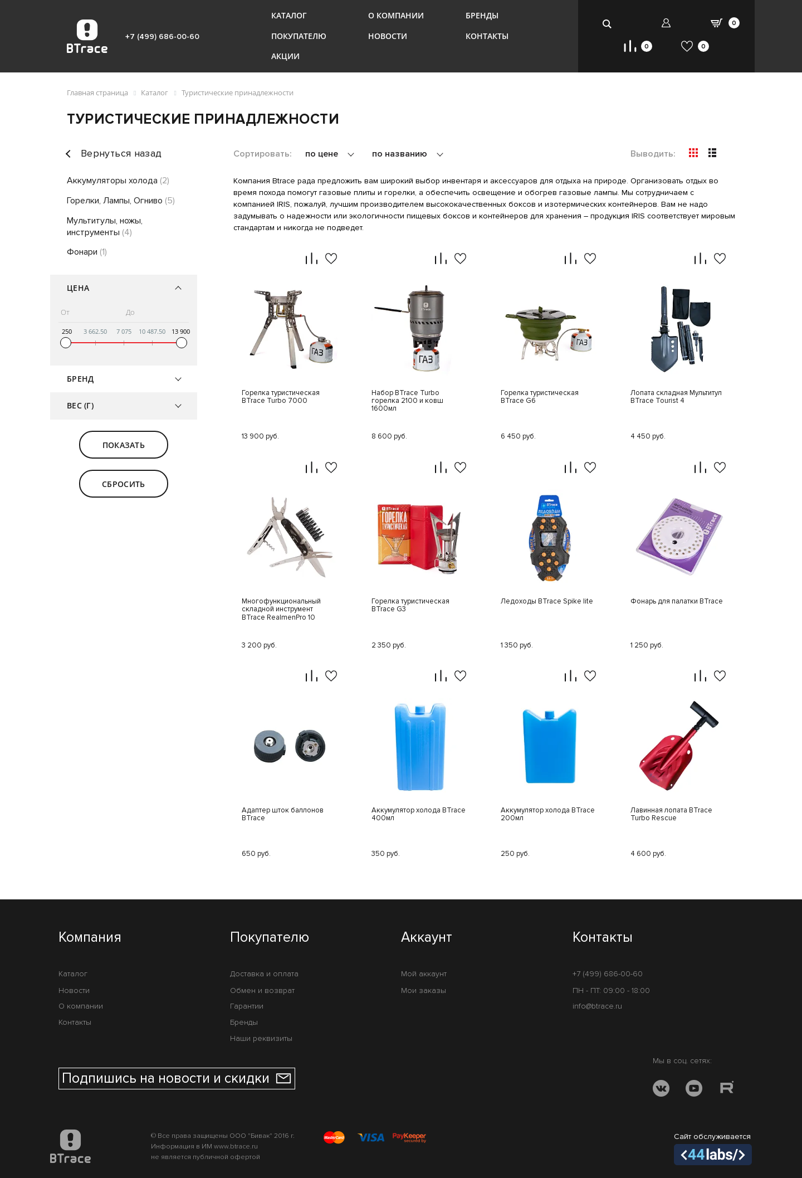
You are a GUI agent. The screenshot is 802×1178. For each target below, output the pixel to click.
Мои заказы (423, 990)
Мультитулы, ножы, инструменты (105, 226)
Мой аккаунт (424, 974)
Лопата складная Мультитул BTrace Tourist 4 (676, 397)
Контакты (487, 36)
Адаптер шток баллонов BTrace (283, 814)
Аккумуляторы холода (118, 180)
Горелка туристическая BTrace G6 (540, 397)
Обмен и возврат (262, 990)
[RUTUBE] (726, 1090)
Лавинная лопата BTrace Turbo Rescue (671, 814)
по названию (400, 153)
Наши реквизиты (261, 1038)
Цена (78, 288)
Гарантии (246, 1006)
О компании (396, 15)
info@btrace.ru (597, 1006)
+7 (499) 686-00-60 (162, 36)
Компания (89, 938)
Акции (285, 56)
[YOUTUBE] (694, 1090)
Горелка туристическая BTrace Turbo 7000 (281, 397)
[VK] (661, 1090)
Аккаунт (426, 938)
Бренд (80, 378)
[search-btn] (607, 23)
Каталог (289, 15)
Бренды (482, 15)
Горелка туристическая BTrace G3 (410, 605)
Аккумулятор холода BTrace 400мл (418, 814)
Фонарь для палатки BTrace (676, 601)
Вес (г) (80, 405)
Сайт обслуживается (713, 1148)
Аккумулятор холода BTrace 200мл (548, 814)
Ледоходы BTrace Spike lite (547, 601)
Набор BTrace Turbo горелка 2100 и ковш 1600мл (407, 401)
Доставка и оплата (264, 974)
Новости (387, 36)
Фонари (87, 251)
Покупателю (298, 36)
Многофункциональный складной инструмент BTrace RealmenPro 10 (281, 609)
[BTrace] (87, 36)
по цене (322, 153)
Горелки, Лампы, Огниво (121, 200)
